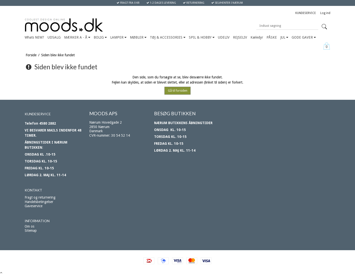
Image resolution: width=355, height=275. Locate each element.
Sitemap (31, 230)
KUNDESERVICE (305, 13)
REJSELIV (240, 37)
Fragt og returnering (40, 197)
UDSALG (54, 37)
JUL (284, 37)
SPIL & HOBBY (201, 37)
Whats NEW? (34, 37)
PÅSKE (271, 37)
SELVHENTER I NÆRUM (227, 2)
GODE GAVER (304, 37)
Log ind (325, 13)
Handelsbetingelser (39, 202)
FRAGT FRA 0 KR (128, 2)
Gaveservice (33, 206)
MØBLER (138, 37)
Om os (29, 226)
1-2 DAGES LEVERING (161, 2)
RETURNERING (193, 2)
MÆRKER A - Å (77, 37)
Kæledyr (256, 37)
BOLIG (100, 37)
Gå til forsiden (177, 90)
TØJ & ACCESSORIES (167, 37)
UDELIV (224, 37)
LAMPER (118, 37)
